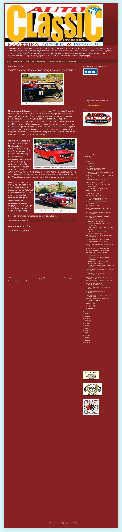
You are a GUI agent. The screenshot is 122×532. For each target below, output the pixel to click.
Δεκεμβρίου (89, 308)
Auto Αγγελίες (72, 61)
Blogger (76, 523)
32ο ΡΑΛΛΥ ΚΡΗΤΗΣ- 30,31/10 (94, 255)
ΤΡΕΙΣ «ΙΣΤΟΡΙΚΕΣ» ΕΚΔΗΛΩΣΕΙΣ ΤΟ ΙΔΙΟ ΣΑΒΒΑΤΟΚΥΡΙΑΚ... (98, 213)
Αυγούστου (89, 163)
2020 (86, 333)
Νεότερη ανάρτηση (14, 278)
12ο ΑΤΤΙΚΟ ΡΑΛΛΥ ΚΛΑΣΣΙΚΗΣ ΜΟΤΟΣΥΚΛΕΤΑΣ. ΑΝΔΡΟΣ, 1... (96, 284)
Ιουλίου (88, 161)
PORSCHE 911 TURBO (92, 193)
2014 (86, 318)
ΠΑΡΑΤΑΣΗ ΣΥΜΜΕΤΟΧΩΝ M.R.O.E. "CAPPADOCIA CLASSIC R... (96, 198)
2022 (86, 337)
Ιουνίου (88, 159)
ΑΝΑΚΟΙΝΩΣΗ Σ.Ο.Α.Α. (92, 206)
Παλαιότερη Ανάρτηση (70, 278)
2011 (86, 311)
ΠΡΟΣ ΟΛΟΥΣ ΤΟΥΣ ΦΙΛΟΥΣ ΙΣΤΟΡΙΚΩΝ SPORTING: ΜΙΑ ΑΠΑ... (98, 299)
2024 (86, 342)
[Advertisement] (92, 86)
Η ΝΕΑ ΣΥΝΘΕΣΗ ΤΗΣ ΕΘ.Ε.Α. (95, 182)
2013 (86, 316)
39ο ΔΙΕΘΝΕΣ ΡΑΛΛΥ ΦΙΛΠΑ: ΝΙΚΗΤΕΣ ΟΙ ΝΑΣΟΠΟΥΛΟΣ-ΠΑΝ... (98, 274)
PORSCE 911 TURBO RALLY (94, 191)
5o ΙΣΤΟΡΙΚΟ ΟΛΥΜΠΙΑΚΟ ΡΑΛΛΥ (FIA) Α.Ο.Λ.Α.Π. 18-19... (97, 224)
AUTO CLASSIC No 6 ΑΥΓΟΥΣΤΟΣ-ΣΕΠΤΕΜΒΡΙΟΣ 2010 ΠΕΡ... (96, 168)
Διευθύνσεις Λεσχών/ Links (56, 61)
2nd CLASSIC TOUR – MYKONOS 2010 (97, 242)
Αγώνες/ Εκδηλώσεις (38, 61)
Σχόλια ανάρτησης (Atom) (22, 281)
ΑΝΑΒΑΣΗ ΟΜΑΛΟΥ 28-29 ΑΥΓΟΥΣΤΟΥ (97, 188)
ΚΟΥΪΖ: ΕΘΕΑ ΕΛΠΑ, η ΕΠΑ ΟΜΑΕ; (96, 180)
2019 (86, 330)
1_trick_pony (65, 523)
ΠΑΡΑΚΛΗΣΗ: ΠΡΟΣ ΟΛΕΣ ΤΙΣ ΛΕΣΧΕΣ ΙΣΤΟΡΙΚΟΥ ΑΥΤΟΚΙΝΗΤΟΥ (97, 262)
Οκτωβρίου (89, 303)
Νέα (27, 61)
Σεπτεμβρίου (90, 166)
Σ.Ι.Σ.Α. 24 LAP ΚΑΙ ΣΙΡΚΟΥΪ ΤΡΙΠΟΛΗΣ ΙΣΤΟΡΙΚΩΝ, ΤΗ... (97, 202)
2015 (86, 321)
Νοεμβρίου (89, 306)
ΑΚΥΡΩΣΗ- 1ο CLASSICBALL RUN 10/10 (97, 250)
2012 (86, 313)
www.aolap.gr (32, 216)
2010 (86, 157)
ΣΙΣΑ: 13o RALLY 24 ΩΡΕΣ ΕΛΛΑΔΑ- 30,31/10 (99, 281)
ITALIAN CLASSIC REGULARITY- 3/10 (97, 253)
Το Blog (9, 61)
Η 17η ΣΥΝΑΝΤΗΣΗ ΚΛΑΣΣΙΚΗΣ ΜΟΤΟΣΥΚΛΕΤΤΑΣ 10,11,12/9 (95, 220)
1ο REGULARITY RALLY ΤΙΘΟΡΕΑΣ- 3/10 (97, 248)
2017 (86, 325)
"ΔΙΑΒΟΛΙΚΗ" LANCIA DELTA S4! (95, 195)
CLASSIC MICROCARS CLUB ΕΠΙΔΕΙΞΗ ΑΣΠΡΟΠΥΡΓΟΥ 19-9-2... (97, 232)
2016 (86, 323)
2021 (86, 335)
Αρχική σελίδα (18, 61)
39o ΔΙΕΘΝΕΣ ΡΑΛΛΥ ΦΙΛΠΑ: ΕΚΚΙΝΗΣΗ (97, 239)
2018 (86, 328)
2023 (86, 340)
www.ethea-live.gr (68, 177)
